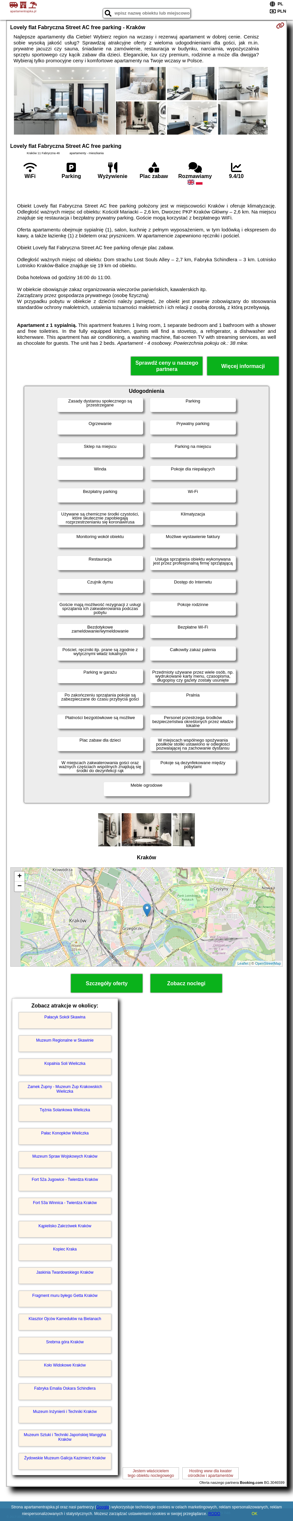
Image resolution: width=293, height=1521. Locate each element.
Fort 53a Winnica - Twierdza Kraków (65, 1202)
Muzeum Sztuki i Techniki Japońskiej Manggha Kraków (65, 1437)
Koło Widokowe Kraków (65, 1365)
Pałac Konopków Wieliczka (64, 1133)
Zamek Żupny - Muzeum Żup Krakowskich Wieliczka (65, 1089)
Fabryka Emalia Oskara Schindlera (64, 1388)
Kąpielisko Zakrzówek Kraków (64, 1226)
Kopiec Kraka (65, 1249)
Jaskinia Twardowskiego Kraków (64, 1272)
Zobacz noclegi (186, 983)
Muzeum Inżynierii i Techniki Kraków (65, 1411)
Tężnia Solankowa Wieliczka (65, 1110)
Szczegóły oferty (107, 983)
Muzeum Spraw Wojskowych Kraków (64, 1156)
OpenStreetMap (268, 963)
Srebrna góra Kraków (65, 1342)
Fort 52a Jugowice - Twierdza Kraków (65, 1179)
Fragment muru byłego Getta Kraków (64, 1295)
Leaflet (242, 963)
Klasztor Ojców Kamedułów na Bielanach (65, 1318)
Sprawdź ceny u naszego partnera (167, 366)
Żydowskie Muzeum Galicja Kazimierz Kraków (64, 1458)
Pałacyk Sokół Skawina (65, 1017)
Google (102, 1507)
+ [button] (20, 877)
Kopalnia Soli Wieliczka (65, 1063)
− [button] (20, 886)
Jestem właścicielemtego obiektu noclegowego (151, 1473)
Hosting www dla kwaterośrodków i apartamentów (210, 1473)
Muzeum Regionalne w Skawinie (64, 1040)
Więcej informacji (243, 366)
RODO (214, 1513)
